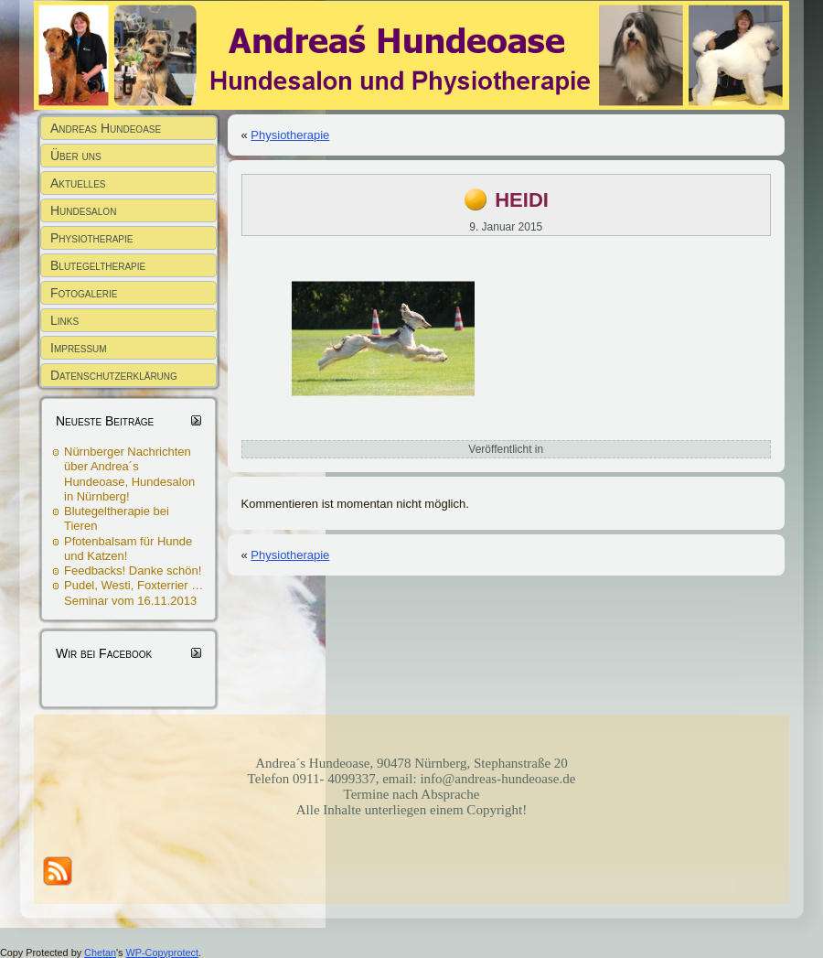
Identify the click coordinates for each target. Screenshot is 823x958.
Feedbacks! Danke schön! (132, 570)
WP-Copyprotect (162, 952)
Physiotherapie (290, 135)
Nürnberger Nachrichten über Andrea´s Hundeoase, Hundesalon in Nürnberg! (129, 474)
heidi (522, 197)
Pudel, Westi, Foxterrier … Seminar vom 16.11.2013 (133, 592)
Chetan (100, 952)
